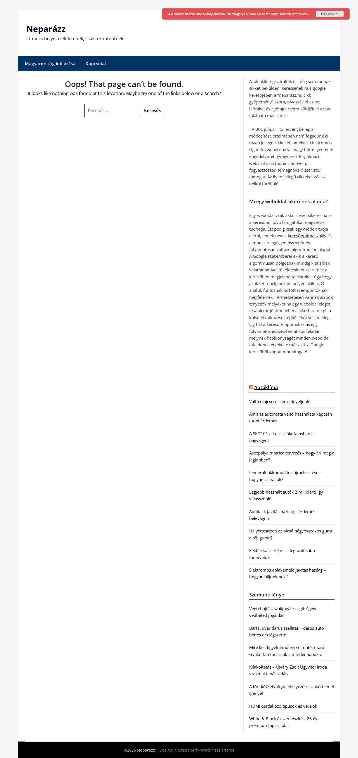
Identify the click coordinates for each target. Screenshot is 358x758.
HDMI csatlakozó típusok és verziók (283, 706)
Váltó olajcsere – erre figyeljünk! (279, 401)
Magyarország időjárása (50, 63)
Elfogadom (329, 14)
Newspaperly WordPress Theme (204, 749)
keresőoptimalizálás (307, 235)
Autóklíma (266, 387)
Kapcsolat (96, 63)
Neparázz (46, 28)
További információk (294, 14)
